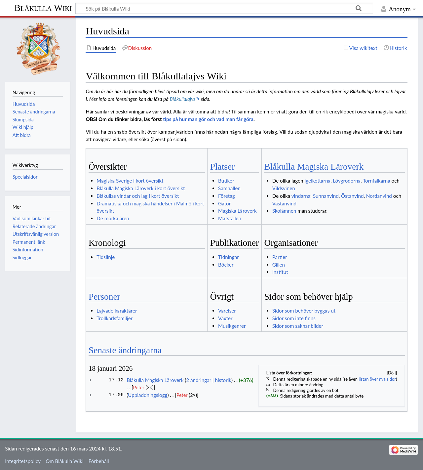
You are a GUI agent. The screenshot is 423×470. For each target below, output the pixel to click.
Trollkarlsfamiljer (114, 318)
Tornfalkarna (376, 181)
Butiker (226, 181)
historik (223, 380)
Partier (279, 257)
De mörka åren (112, 218)
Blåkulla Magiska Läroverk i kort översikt (140, 188)
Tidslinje (105, 257)
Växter (225, 318)
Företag (226, 196)
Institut (280, 272)
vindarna (301, 196)
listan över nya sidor (377, 379)
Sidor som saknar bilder (297, 326)
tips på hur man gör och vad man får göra (208, 119)
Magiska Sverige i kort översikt (129, 181)
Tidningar (228, 257)
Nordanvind (379, 196)
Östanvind (352, 196)
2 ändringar (198, 380)
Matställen (229, 218)
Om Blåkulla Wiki (64, 461)
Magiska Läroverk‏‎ (237, 211)
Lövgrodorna (347, 181)
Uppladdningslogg (147, 395)
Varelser (227, 311)
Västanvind (284, 203)
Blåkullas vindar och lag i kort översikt (137, 196)
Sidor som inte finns (294, 318)
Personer (104, 297)
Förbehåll (99, 461)
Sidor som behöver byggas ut (303, 311)
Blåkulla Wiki (43, 8)
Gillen (278, 265)
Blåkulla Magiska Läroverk (314, 167)
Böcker (225, 265)
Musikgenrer (232, 326)
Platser (222, 167)
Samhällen (229, 188)
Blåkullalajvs (183, 99)
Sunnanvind (326, 196)
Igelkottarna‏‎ (317, 181)
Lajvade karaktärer (116, 311)
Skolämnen (284, 211)
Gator (224, 203)
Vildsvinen (283, 188)
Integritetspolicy (23, 461)
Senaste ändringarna (125, 350)
